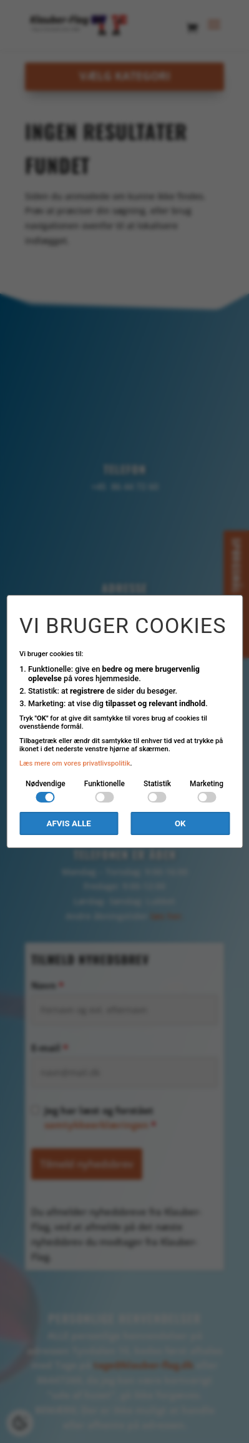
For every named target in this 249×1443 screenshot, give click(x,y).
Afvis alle (69, 823)
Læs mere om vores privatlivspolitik (74, 763)
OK (180, 823)
